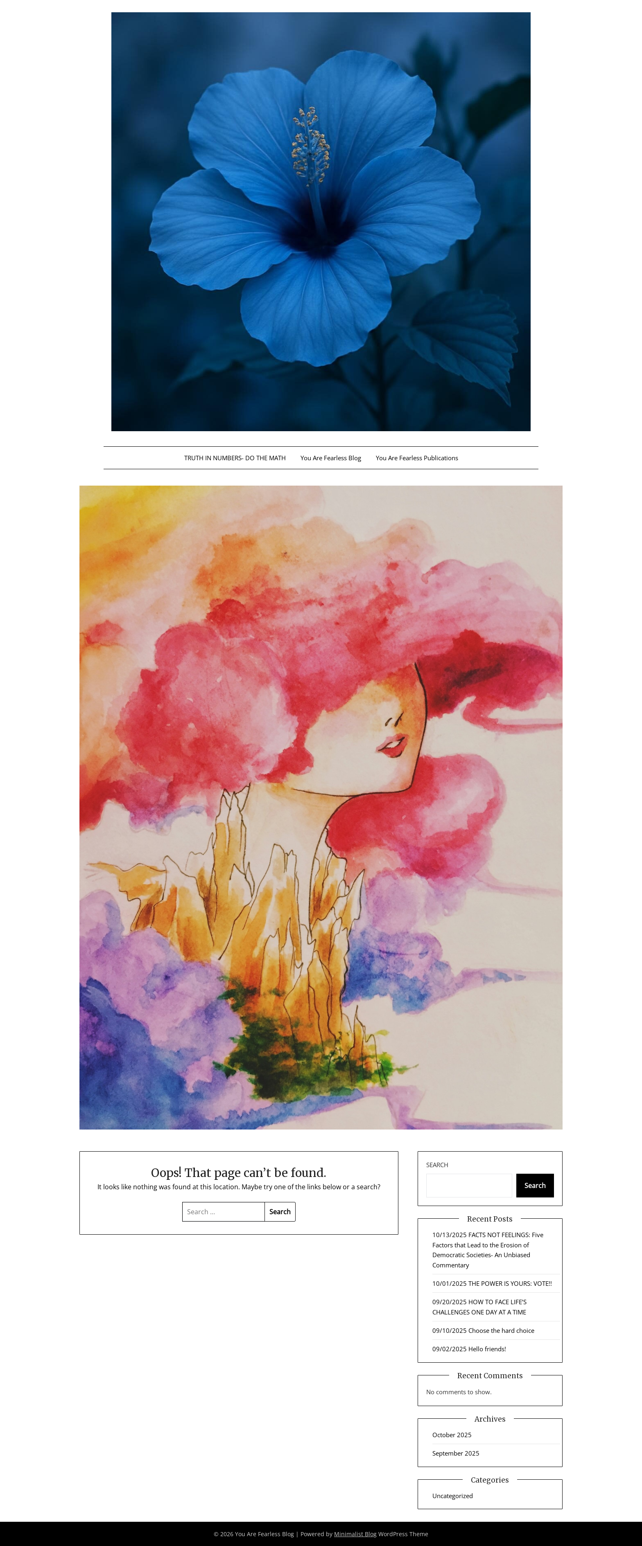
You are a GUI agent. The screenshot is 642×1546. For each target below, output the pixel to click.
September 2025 (455, 1453)
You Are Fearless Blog (331, 458)
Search (437, 1165)
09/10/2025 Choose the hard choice (483, 1330)
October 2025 (452, 1435)
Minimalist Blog (355, 1534)
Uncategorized (452, 1496)
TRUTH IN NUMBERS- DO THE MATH (235, 458)
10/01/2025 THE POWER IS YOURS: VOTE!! (492, 1283)
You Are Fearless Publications (417, 458)
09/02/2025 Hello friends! (469, 1349)
